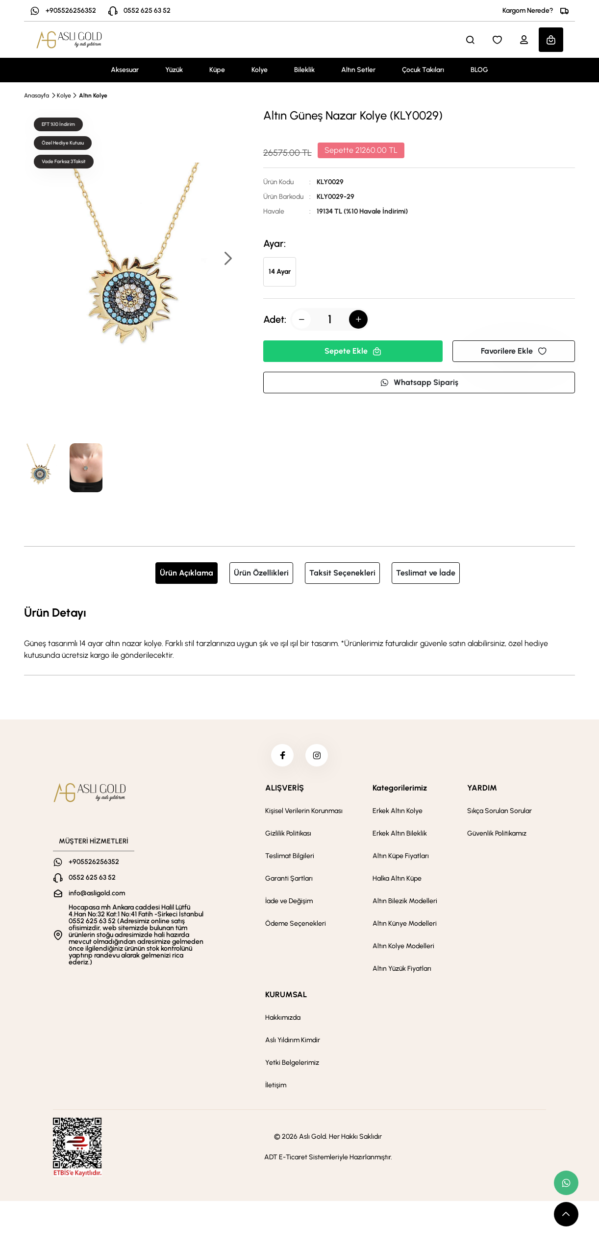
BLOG (479, 70)
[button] (227, 259)
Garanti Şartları (289, 880)
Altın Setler (358, 70)
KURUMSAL (286, 996)
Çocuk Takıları (423, 70)
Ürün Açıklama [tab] (186, 572)
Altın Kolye (93, 95)
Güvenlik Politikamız (496, 835)
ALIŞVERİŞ (284, 789)
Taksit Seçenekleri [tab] (342, 572)
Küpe (217, 70)
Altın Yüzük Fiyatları (402, 970)
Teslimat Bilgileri (289, 858)
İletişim (275, 1087)
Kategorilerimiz (400, 789)
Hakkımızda (282, 1019)
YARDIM (482, 789)
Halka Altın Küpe (397, 880)
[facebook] (281, 756)
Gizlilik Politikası (288, 835)
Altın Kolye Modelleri (403, 948)
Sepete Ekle (352, 351)
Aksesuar (125, 70)
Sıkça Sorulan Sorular (499, 813)
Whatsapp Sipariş (419, 382)
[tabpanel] (299, 632)
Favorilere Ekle (514, 351)
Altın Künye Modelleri (405, 925)
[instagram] (317, 756)
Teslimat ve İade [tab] (425, 572)
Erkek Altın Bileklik (400, 835)
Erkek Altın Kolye (398, 813)
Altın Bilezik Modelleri (405, 903)
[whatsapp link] (566, 1183)
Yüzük (174, 70)
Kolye (259, 70)
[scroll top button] (566, 1214)
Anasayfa (36, 95)
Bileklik (304, 70)
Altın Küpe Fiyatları (401, 858)
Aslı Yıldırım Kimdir (292, 1042)
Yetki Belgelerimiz (292, 1064)
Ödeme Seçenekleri (295, 925)
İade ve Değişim (289, 903)
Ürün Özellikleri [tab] (261, 572)
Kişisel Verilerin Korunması (304, 813)
